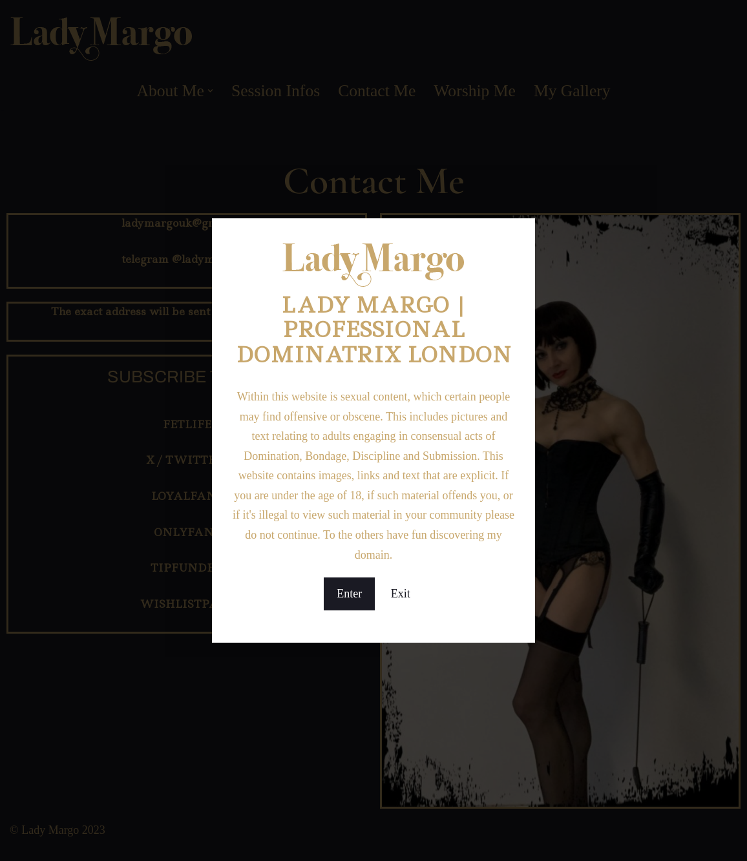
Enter (349, 593)
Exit (400, 593)
